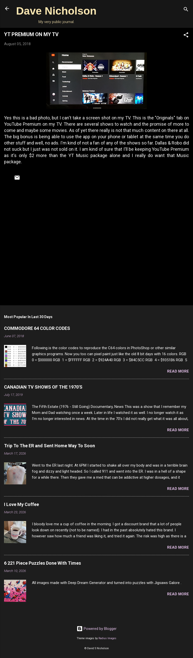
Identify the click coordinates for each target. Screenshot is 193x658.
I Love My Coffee (21, 504)
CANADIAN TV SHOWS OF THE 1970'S (43, 387)
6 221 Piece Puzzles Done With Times (42, 563)
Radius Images (107, 638)
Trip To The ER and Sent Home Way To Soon (49, 445)
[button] (186, 36)
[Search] (186, 10)
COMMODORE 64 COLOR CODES (37, 328)
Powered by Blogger (97, 628)
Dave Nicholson (56, 11)
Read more (178, 371)
